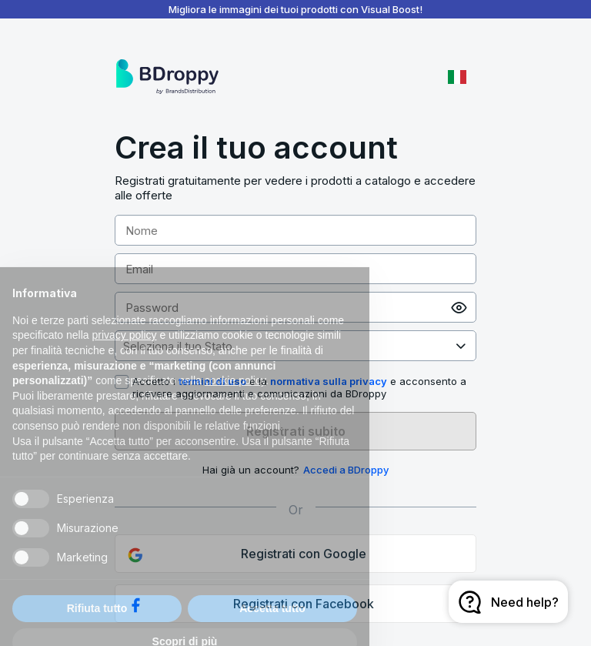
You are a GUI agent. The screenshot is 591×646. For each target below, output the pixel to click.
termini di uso (212, 381)
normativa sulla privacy (328, 381)
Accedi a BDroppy (346, 470)
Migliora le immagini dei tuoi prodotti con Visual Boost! (295, 9)
